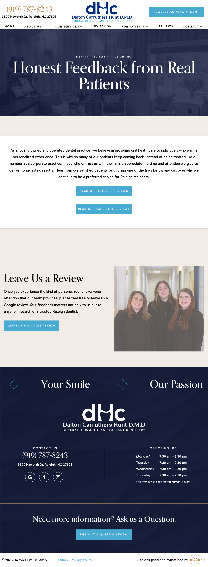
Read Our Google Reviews (104, 191)
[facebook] (44, 477)
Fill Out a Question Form (104, 534)
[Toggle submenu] (43, 26)
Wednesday (145, 469)
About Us (34, 26)
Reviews (166, 26)
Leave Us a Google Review (31, 325)
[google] (30, 477)
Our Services (69, 26)
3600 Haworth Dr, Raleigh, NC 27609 (29, 16)
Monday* (143, 456)
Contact (193, 26)
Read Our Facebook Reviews (104, 209)
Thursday (143, 475)
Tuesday (142, 462)
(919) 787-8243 (29, 9)
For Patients (135, 26)
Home (10, 26)
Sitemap (61, 560)
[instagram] (58, 477)
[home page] (102, 12)
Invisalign (102, 26)
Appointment (176, 12)
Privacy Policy (81, 560)
